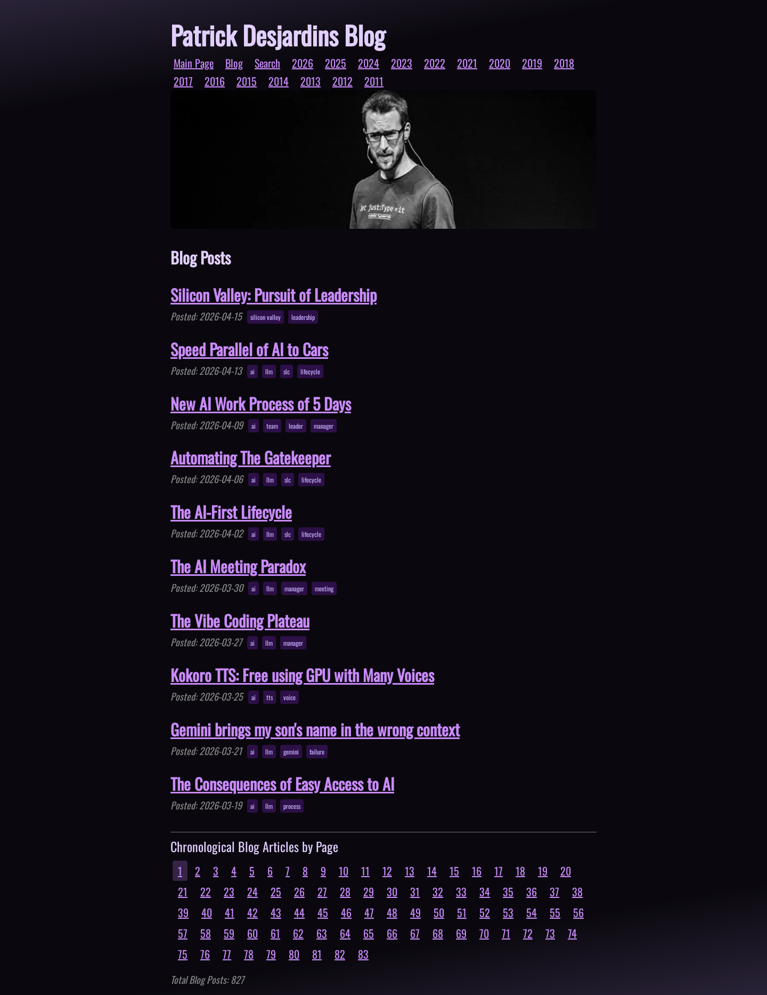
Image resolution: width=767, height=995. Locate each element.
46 (346, 912)
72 (528, 933)
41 (229, 912)
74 (572, 933)
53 (508, 912)
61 (275, 933)
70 (484, 933)
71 (506, 933)
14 (432, 871)
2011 (374, 81)
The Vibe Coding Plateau (239, 620)
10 (343, 871)
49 (415, 912)
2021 (467, 63)
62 (298, 933)
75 (182, 954)
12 (387, 871)
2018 (564, 63)
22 (205, 892)
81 (317, 954)
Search (267, 63)
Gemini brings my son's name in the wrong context (315, 729)
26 (299, 892)
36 (531, 892)
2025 (335, 63)
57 (182, 933)
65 (368, 933)
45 (322, 912)
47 (369, 912)
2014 (278, 81)
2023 (401, 63)
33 (461, 892)
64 (345, 933)
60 (252, 933)
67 (415, 933)
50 (439, 912)
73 (550, 933)
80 (294, 954)
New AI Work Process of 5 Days (260, 403)
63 (321, 933)
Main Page (194, 63)
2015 (246, 81)
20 (565, 871)
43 (276, 912)
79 (271, 954)
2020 (499, 63)
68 (438, 933)
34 (484, 892)
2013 (310, 81)
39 (183, 912)
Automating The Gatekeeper (250, 457)
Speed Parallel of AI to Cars (249, 349)
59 (229, 933)
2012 (342, 81)
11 (365, 871)
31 (415, 892)
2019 (532, 63)
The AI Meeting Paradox (238, 566)
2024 (368, 63)
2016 (215, 81)
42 (252, 912)
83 (363, 954)
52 (484, 912)
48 (392, 912)
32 (438, 892)
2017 (183, 81)
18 (520, 871)
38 (577, 892)
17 (498, 871)
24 (252, 892)
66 (392, 933)
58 (205, 933)
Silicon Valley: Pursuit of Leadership (273, 295)
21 (182, 892)
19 (543, 871)
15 (454, 871)
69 (461, 933)
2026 (302, 63)
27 (322, 892)
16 (477, 871)
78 (249, 954)
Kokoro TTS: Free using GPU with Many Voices (302, 675)
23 (229, 892)
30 (392, 892)
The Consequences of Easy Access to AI (282, 784)
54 (531, 912)
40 (206, 912)
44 (299, 912)
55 (555, 912)
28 (345, 892)
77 (227, 954)
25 (276, 892)
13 (409, 871)
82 (339, 954)
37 (554, 892)
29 (368, 892)
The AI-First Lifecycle (231, 512)
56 (578, 912)
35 (508, 892)
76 (205, 954)
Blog (234, 63)
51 (462, 912)
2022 (434, 63)
